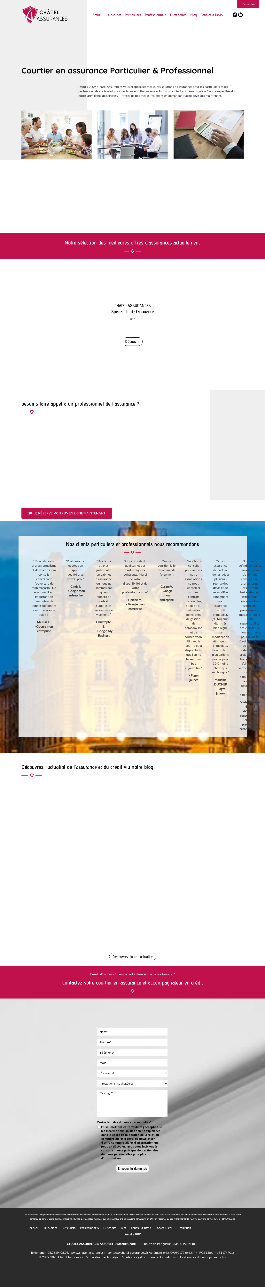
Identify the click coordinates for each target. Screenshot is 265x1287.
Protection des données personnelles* (124, 1122)
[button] (66, 513)
